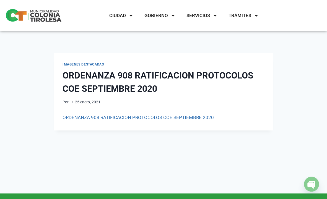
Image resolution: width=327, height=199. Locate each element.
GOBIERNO (159, 16)
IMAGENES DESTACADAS (83, 64)
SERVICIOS (201, 16)
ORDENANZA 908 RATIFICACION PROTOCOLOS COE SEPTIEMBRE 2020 (138, 117)
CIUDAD (121, 16)
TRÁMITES (244, 16)
